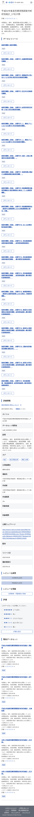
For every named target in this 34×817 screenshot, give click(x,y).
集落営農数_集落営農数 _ (9, 45)
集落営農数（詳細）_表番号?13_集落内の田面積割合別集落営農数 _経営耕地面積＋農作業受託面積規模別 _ (16, 312)
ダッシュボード (15, 812)
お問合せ (6, 812)
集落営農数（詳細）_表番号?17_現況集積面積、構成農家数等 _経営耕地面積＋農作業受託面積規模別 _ (16, 383)
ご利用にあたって (24, 808)
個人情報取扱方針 (24, 810)
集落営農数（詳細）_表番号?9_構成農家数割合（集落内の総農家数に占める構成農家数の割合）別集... (16, 209)
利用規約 (13, 810)
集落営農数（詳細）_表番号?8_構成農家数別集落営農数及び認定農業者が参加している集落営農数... (16, 190)
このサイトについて (11, 808)
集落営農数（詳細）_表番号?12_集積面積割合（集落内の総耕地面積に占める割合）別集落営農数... (16, 294)
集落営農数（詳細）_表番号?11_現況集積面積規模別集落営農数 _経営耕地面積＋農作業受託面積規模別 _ (16, 275)
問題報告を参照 (17, 583)
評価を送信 (17, 631)
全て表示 (22, 409)
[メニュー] (3, 2)
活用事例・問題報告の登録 (17, 593)
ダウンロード (7, 53)
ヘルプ (7, 810)
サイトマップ (26, 812)
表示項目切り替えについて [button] (11, 405)
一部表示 (17, 409)
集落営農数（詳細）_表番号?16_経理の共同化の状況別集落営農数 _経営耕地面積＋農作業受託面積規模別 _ (16, 365)
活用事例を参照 (17, 578)
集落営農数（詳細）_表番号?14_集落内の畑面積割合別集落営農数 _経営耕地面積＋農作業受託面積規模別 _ (16, 330)
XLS (3, 670)
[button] (31, 2)
